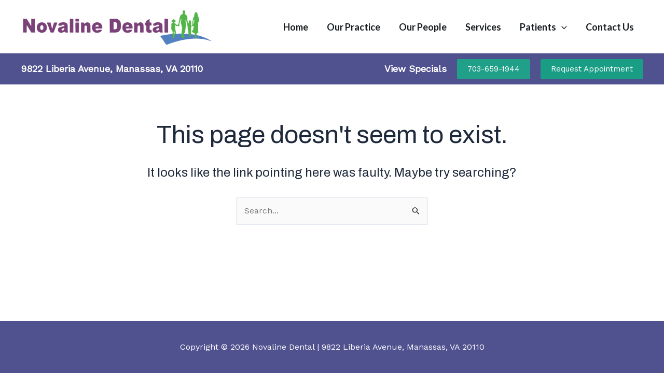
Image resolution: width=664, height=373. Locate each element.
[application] (561, 27)
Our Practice (353, 27)
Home (295, 27)
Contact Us (610, 27)
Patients (543, 27)
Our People (423, 27)
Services (483, 27)
